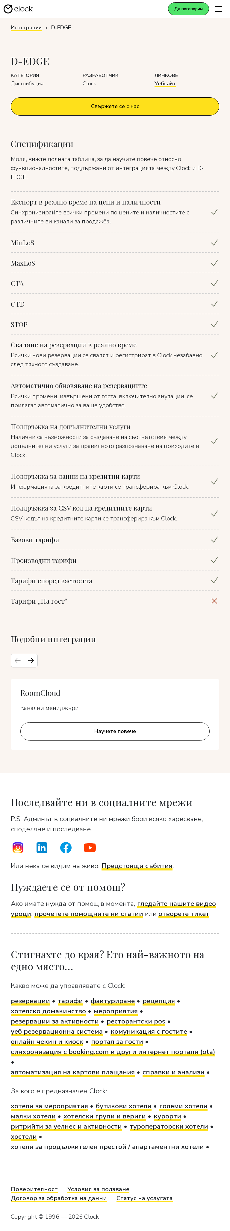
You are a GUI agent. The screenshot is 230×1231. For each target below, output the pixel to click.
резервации (30, 1001)
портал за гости (117, 1041)
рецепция (159, 1001)
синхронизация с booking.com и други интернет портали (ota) (113, 1051)
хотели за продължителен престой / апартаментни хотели (107, 1146)
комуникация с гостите (149, 1031)
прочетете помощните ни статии (88, 913)
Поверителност (34, 1189)
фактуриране (113, 1001)
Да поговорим (188, 9)
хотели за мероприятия (49, 1106)
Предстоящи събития (137, 865)
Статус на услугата (144, 1198)
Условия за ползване (98, 1189)
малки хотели (33, 1116)
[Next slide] (30, 660)
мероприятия (116, 1011)
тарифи (70, 1001)
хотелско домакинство (48, 1011)
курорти (167, 1116)
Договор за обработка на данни (59, 1198)
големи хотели (183, 1106)
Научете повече (115, 731)
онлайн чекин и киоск (47, 1041)
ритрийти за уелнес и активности (66, 1126)
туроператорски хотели (169, 1126)
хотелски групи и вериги (104, 1116)
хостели (24, 1136)
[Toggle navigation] (218, 8)
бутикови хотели (124, 1106)
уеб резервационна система (57, 1031)
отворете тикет (183, 913)
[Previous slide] (17, 660)
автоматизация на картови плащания (73, 1072)
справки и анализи (174, 1072)
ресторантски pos (136, 1021)
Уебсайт (165, 83)
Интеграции (26, 27)
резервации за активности (55, 1021)
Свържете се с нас (115, 106)
